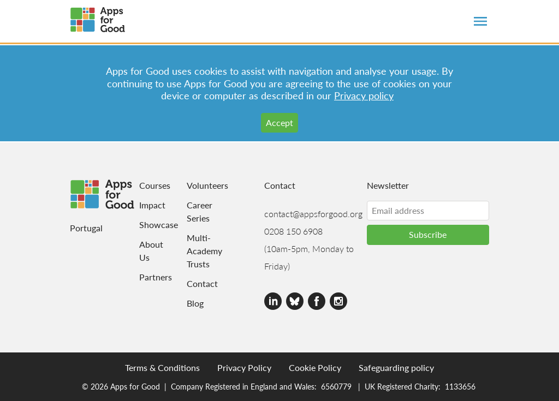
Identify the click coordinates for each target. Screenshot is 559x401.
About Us (145, 251)
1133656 (460, 386)
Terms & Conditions (162, 367)
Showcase (145, 224)
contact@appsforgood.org (313, 213)
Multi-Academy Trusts (199, 250)
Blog (195, 303)
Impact (145, 205)
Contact (199, 283)
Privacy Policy (244, 367)
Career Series (199, 211)
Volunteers (199, 185)
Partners (145, 277)
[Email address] (428, 210)
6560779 (336, 386)
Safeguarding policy (396, 367)
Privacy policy (364, 95)
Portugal (86, 228)
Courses (145, 185)
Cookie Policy (315, 367)
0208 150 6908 (293, 231)
